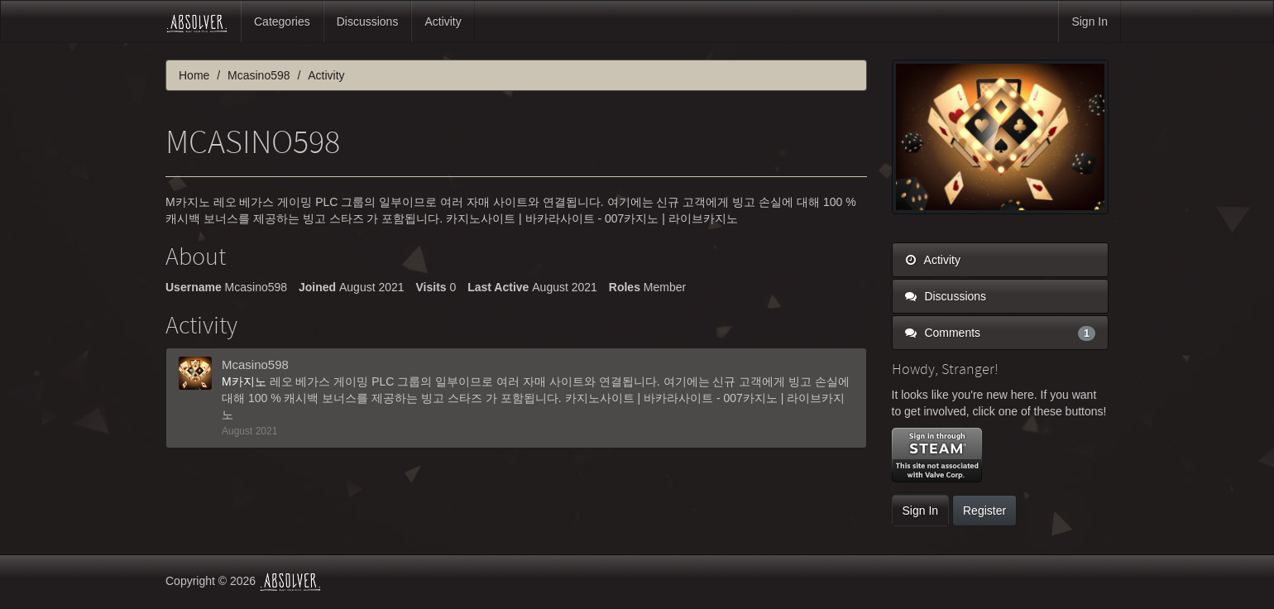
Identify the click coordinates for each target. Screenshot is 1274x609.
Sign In (1089, 21)
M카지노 (246, 381)
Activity (442, 21)
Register (984, 510)
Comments (1000, 332)
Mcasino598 (255, 364)
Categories (282, 21)
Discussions (368, 21)
